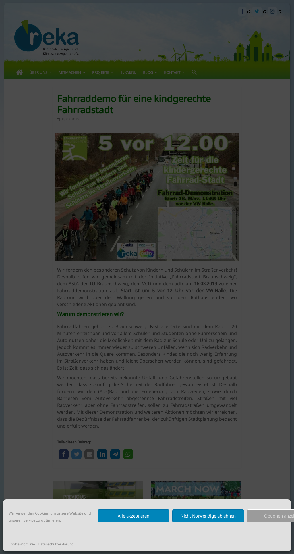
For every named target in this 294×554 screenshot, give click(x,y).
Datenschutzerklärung (56, 544)
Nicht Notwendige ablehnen (208, 516)
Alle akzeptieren (133, 516)
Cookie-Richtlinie (22, 544)
